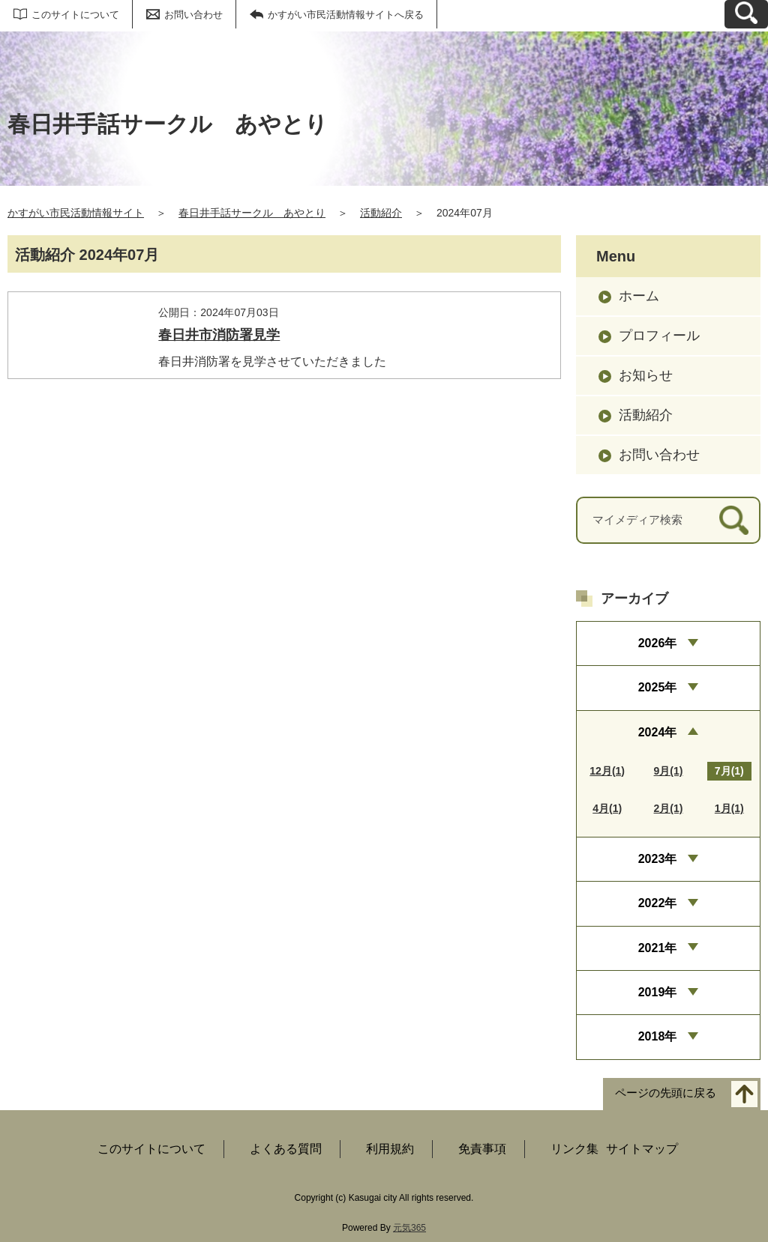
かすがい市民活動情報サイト (76, 213)
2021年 (657, 948)
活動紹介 (381, 213)
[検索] (734, 520)
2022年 (657, 903)
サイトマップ (642, 1148)
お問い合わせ (193, 14)
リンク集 (574, 1148)
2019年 (657, 992)
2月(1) (668, 808)
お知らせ (646, 375)
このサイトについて (75, 14)
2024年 (657, 732)
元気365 (409, 1228)
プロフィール (659, 335)
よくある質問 (286, 1148)
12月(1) (607, 771)
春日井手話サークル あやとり (252, 213)
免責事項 (482, 1148)
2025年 (657, 687)
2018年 (657, 1036)
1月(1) (729, 808)
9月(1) (668, 771)
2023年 (657, 858)
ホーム (639, 295)
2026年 (657, 643)
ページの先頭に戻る (665, 1092)
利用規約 (390, 1148)
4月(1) (607, 808)
